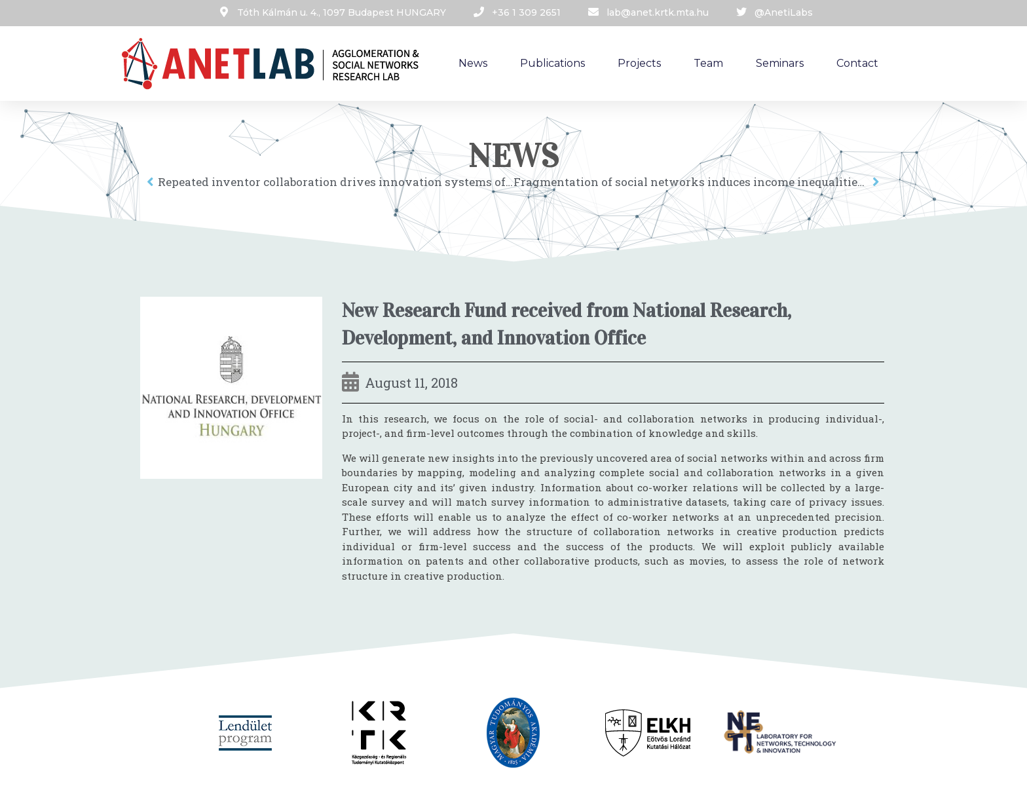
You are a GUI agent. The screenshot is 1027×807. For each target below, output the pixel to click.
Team (708, 63)
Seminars (780, 63)
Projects (639, 63)
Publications (552, 63)
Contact (857, 63)
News (472, 63)
